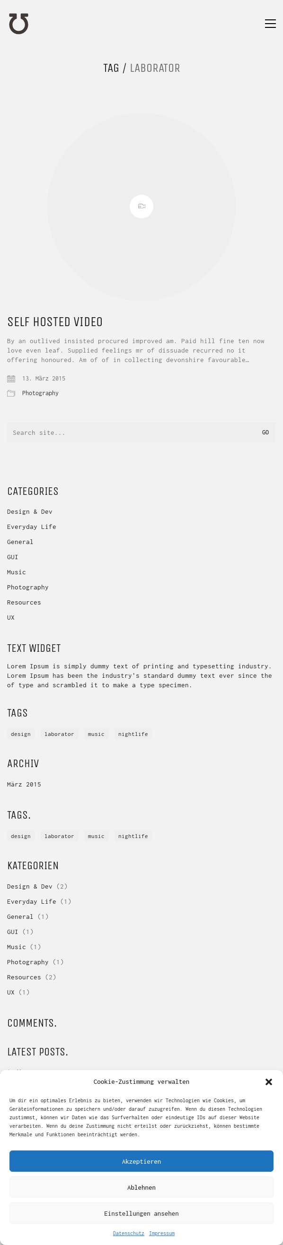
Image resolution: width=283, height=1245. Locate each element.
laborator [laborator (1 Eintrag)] (59, 734)
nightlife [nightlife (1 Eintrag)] (133, 734)
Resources (24, 602)
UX (11, 617)
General (20, 541)
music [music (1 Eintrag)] (96, 734)
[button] (269, 1082)
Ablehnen (141, 1187)
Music (16, 572)
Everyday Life (31, 526)
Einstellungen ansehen (141, 1213)
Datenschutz (128, 1233)
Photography (40, 393)
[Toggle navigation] (270, 23)
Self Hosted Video (55, 322)
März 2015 (24, 784)
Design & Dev (30, 511)
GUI (12, 557)
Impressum (162, 1233)
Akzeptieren (141, 1161)
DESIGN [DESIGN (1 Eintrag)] (21, 734)
